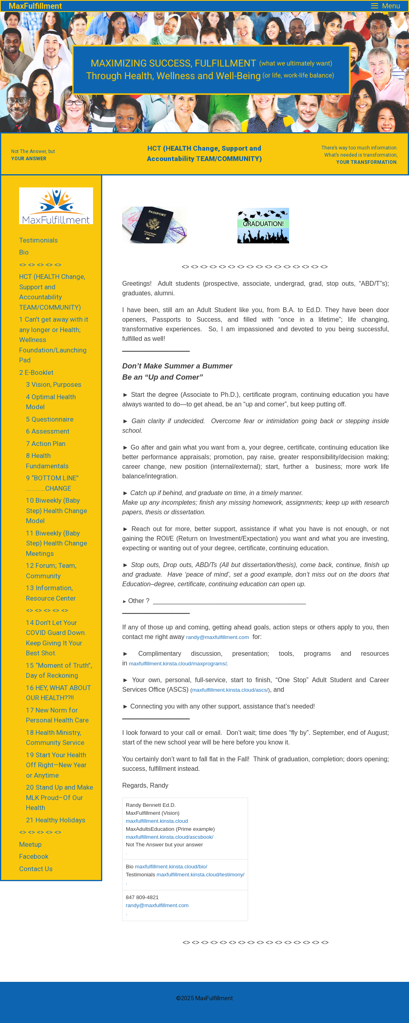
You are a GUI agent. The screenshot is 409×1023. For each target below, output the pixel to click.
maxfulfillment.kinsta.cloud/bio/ (171, 867)
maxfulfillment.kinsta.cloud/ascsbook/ (169, 837)
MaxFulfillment (35, 6)
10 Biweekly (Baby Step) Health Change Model (56, 510)
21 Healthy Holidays (55, 820)
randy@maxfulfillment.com (217, 637)
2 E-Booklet (36, 372)
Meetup (30, 844)
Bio (24, 252)
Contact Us (36, 869)
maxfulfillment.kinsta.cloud (157, 821)
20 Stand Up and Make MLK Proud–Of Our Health (59, 797)
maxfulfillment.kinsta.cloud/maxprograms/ (177, 664)
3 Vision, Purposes (53, 384)
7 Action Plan (46, 444)
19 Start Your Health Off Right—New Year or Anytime (56, 765)
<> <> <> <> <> (40, 265)
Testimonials (38, 240)
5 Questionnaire (49, 419)
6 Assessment (47, 431)
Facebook (33, 856)
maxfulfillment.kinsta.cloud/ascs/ (230, 690)
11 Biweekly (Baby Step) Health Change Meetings (56, 543)
